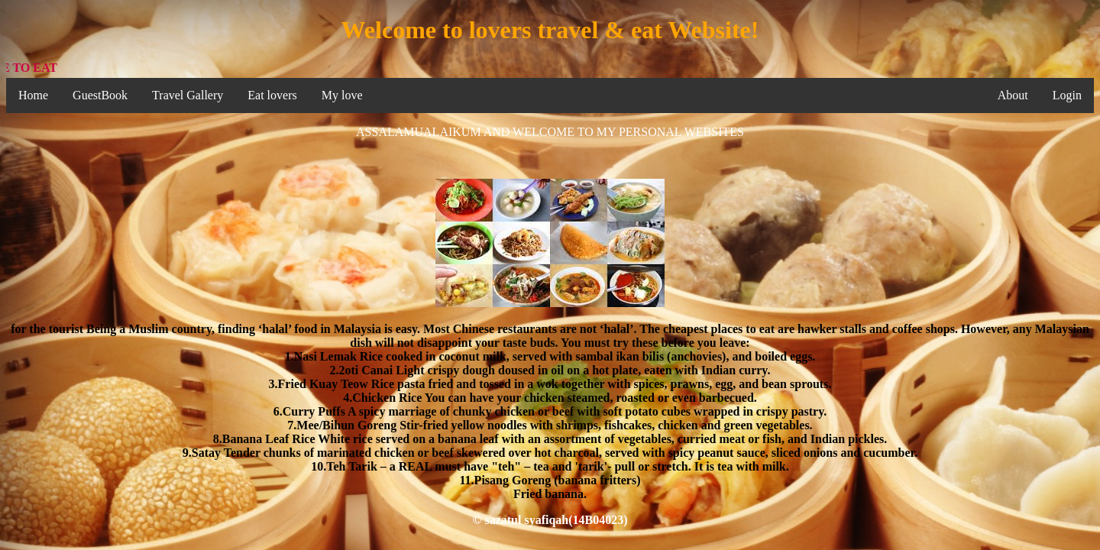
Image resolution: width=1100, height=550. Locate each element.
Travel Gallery (187, 95)
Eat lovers (271, 95)
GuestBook (100, 95)
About (1013, 95)
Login (1067, 95)
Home (33, 95)
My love (342, 95)
